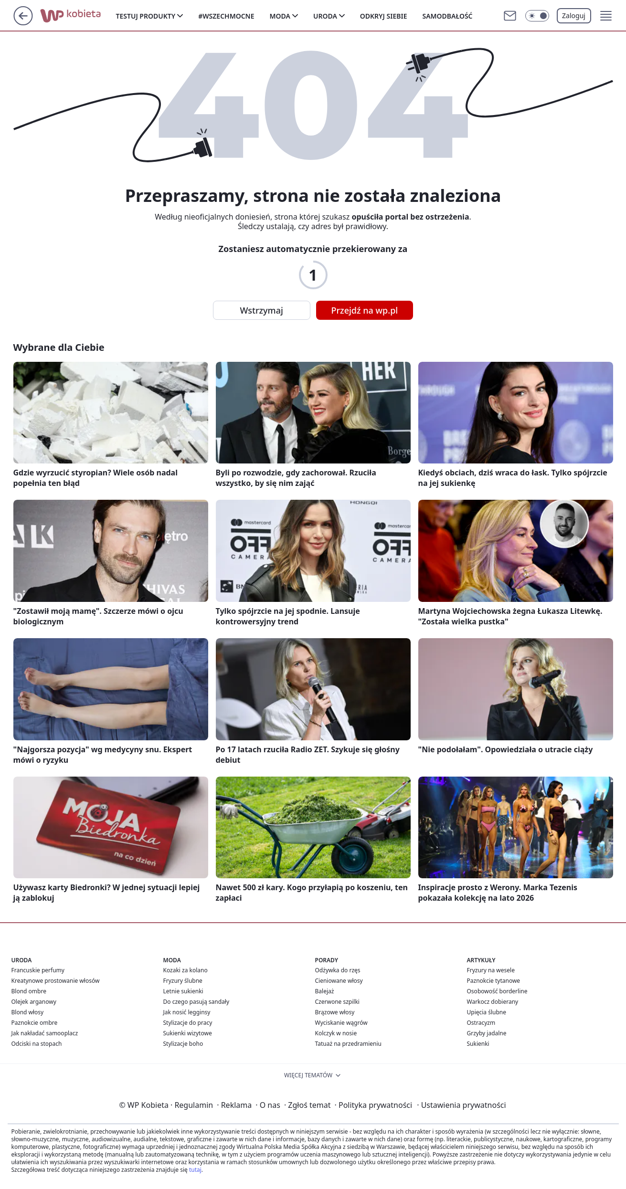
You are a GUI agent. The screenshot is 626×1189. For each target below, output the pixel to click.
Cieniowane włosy (339, 981)
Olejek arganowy (33, 1002)
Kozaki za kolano (185, 970)
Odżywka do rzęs (338, 970)
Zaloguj (573, 15)
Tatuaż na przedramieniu (348, 1044)
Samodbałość (447, 16)
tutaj (195, 1170)
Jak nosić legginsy (187, 1012)
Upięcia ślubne (487, 1012)
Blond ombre (28, 991)
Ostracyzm (481, 1023)
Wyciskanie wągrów (341, 1023)
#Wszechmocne (226, 16)
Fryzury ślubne (182, 981)
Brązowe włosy (335, 1012)
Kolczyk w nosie (336, 1033)
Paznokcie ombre (34, 1023)
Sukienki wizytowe (187, 1033)
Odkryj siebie (383, 16)
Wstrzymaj (261, 310)
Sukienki (478, 1044)
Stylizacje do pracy (187, 1023)
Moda (280, 16)
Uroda (325, 16)
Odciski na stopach (36, 1044)
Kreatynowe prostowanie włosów (55, 981)
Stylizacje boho (183, 1044)
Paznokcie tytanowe (493, 981)
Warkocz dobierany (493, 1002)
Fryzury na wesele (491, 970)
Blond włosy (27, 1012)
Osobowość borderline (497, 991)
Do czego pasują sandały (196, 1002)
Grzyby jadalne (487, 1033)
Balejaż (324, 991)
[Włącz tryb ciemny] (537, 15)
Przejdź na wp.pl (364, 310)
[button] (606, 15)
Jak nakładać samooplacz (44, 1033)
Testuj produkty (146, 16)
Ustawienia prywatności (461, 1105)
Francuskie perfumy (37, 970)
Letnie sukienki (183, 991)
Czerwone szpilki (337, 1002)
